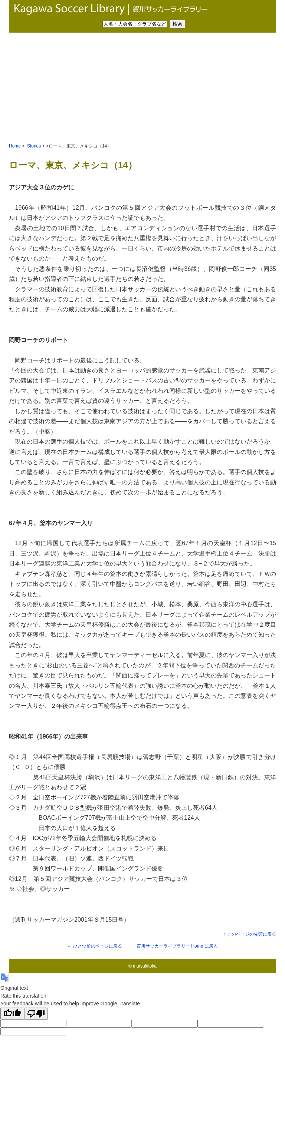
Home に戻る (177, 946)
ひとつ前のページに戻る (97, 946)
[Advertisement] (142, 88)
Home (15, 146)
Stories (33, 146)
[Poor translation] (36, 1014)
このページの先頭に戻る (251, 934)
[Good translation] (12, 1014)
